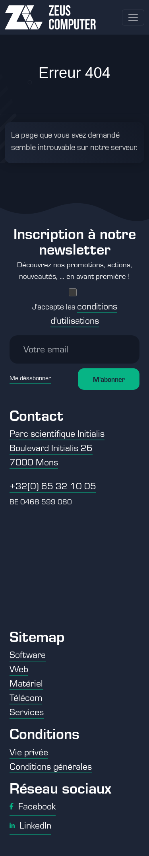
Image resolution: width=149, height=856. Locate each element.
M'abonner (109, 379)
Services (27, 712)
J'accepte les (74, 313)
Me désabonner (30, 378)
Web (19, 669)
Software (28, 654)
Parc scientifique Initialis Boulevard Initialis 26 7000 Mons (57, 447)
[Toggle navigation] (133, 17)
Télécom (26, 697)
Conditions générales (51, 766)
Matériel (26, 683)
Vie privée (29, 752)
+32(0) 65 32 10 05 (53, 486)
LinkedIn (30, 825)
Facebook (33, 806)
